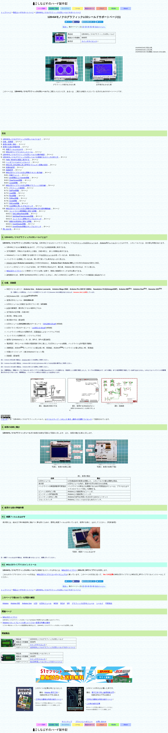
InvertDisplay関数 (19, 224)
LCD (8, 308)
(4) (88, 27)
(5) (91, 27)
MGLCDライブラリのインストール (19, 152)
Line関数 (12, 193)
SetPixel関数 (14, 190)
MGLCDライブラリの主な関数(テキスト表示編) (24, 172)
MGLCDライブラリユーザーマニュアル (52, 574)
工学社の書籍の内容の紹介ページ (49, 699)
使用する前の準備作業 (11, 147)
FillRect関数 (13, 198)
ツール (77, 8)
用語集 (113, 8)
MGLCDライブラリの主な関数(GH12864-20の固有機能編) (28, 208)
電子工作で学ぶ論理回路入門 (103, 692)
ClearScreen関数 (15, 180)
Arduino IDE (26, 360)
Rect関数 (12, 196)
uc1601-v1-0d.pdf (39, 328)
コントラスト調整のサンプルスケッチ (27, 219)
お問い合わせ (101, 721)
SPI (8, 275)
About (126, 8)
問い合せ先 (7, 229)
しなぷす (5, 419)
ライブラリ (65, 8)
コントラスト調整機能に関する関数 (23, 211)
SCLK (97, 275)
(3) (86, 27)
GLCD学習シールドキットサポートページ (46, 662)
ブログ (101, 8)
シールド (112, 243)
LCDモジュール (48, 255)
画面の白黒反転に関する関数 (20, 221)
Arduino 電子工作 (52, 692)
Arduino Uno (11, 263)
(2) (83, 27)
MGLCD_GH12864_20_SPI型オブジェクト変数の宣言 (27, 165)
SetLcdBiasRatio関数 (20, 214)
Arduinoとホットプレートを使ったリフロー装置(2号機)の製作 (26, 623)
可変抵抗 (37, 332)
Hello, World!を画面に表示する (17, 160)
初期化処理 (10, 167)
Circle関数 (13, 201)
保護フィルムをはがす (14, 149)
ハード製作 (41, 8)
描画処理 (9, 170)
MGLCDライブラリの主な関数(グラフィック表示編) (26, 185)
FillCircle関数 (14, 203)
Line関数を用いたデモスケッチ (21, 206)
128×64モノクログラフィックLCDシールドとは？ (22, 139)
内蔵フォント (14, 175)
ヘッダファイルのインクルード (18, 162)
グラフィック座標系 (17, 188)
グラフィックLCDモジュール (85, 243)
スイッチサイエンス (90, 41)
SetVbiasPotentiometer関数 (22, 216)
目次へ (65, 27)
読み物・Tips (53, 8)
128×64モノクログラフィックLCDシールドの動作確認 (24, 154)
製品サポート (89, 8)
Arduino (103, 243)
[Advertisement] (84, 112)
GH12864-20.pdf (49, 324)
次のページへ (100, 27)
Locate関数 (13, 183)
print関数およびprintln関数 (19, 178)
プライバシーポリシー (84, 721)
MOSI (91, 275)
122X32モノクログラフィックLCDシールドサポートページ (52, 647)
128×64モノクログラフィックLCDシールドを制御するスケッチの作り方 (31, 157)
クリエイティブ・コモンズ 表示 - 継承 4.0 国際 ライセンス (69, 419)
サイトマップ (67, 721)
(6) (93, 27)
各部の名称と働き (9, 144)
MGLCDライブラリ (14, 271)
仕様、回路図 (8, 142)
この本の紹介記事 (93, 703)
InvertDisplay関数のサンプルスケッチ (26, 226)
